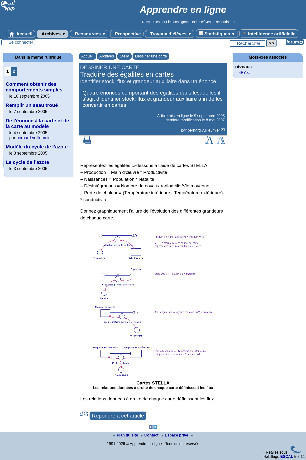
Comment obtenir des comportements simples (34, 86)
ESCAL (286, 457)
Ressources (89, 34)
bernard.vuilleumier (204, 130)
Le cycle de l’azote (27, 162)
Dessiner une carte (151, 56)
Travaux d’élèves (169, 34)
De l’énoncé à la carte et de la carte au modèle (37, 123)
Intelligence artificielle (269, 33)
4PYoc (244, 73)
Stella (124, 56)
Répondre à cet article (118, 416)
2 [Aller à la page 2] (14, 71)
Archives (52, 34)
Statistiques (217, 33)
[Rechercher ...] (247, 43)
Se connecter (21, 42)
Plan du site (126, 435)
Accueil (21, 34)
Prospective (127, 34)
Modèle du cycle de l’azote (37, 146)
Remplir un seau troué (32, 105)
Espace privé (175, 435)
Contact (150, 435)
